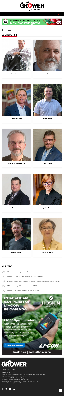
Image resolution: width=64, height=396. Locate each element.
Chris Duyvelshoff (16, 118)
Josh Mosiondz (47, 118)
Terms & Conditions (7, 383)
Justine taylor (47, 208)
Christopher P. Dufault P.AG (16, 163)
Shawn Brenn (16, 208)
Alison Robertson (47, 252)
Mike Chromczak (16, 252)
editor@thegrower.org (22, 379)
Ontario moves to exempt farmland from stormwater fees (23, 272)
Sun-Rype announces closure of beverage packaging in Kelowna (25, 276)
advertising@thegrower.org (30, 381)
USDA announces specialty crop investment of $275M (22, 286)
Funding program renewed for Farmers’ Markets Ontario (23, 290)
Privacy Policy (18, 383)
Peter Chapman (16, 74)
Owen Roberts (47, 74)
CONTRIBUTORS (9, 34)
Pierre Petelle (48, 163)
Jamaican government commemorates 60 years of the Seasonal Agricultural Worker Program (33, 281)
